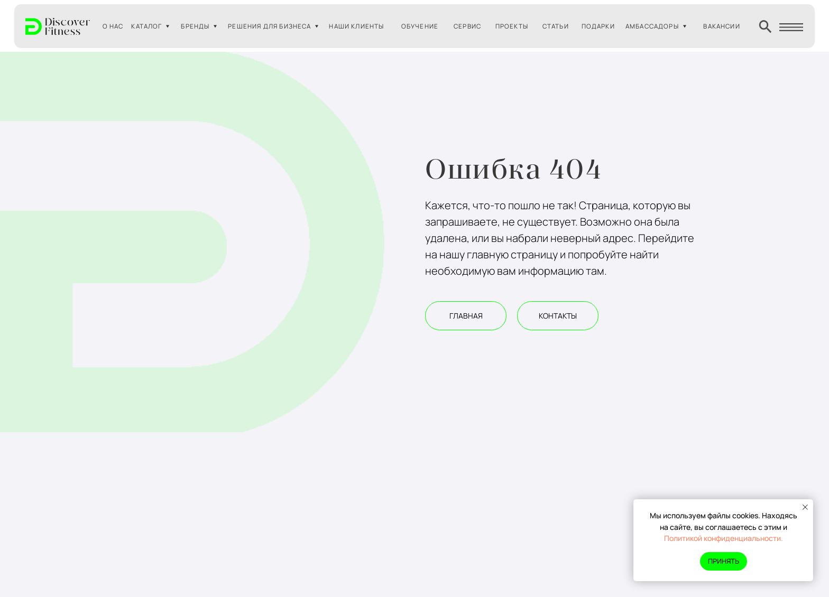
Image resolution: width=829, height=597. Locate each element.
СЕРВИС (467, 26)
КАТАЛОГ (146, 26)
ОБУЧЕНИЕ (419, 26)
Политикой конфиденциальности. (723, 538)
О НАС (113, 26)
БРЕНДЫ (195, 26)
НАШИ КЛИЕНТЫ (356, 26)
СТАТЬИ (555, 26)
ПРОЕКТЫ (511, 26)
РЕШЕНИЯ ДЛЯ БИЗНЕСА (269, 26)
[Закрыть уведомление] (805, 507)
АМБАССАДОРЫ (652, 26)
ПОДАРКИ (598, 26)
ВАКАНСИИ (721, 26)
